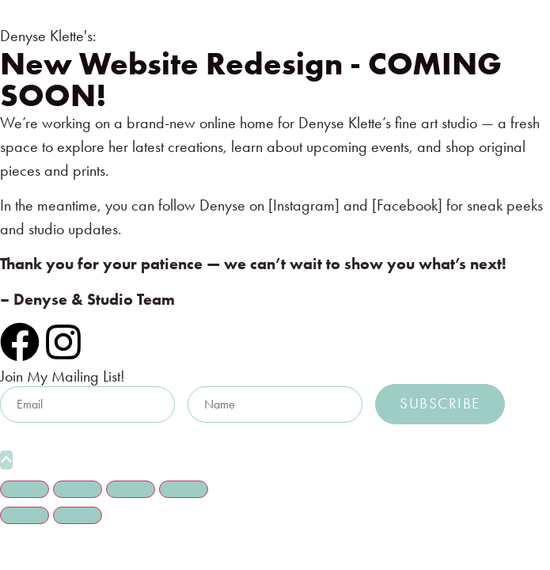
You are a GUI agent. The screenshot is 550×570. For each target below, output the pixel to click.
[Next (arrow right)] (77, 515)
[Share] (130, 489)
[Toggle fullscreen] (77, 489)
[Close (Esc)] (183, 489)
